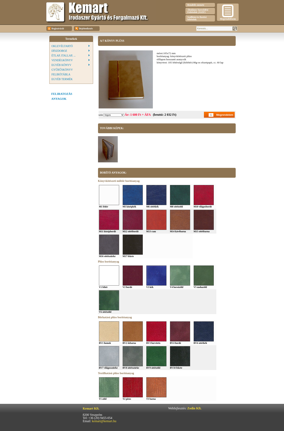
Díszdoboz (59, 50)
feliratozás (61, 93)
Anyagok (58, 98)
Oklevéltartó (62, 46)
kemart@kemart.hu (104, 421)
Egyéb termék (62, 79)
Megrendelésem (227, 12)
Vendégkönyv (62, 60)
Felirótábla (60, 74)
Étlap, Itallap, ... (63, 55)
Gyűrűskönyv (62, 69)
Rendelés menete (195, 5)
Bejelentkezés (84, 29)
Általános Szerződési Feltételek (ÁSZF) (197, 11)
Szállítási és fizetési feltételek (196, 18)
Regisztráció (56, 29)
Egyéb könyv (61, 65)
